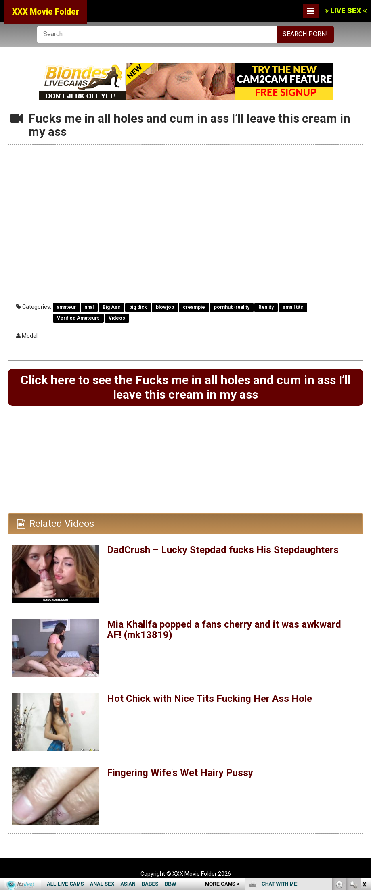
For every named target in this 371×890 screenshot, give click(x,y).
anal (89, 307)
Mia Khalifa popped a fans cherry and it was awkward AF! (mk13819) (224, 629)
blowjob (165, 307)
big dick (138, 307)
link (364, 764)
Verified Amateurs (78, 318)
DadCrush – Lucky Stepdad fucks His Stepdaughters (223, 549)
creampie (194, 307)
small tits (293, 307)
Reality (266, 307)
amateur (66, 307)
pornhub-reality (231, 307)
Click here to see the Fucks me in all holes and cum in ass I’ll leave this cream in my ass (186, 387)
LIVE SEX (346, 10)
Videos (117, 318)
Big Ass (111, 307)
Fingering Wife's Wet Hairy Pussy (180, 772)
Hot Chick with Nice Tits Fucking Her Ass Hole (209, 698)
